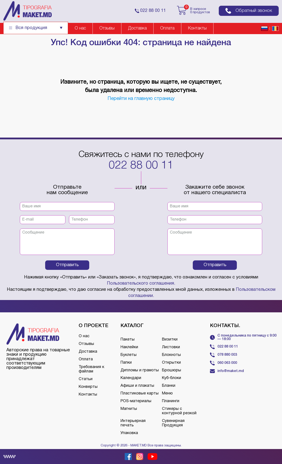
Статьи (86, 379)
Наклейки (129, 347)
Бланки (168, 386)
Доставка (137, 28)
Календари (131, 378)
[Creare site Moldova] (9, 456)
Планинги (170, 401)
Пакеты (128, 339)
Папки (126, 363)
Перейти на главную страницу (141, 98)
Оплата (167, 28)
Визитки (170, 339)
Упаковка (129, 433)
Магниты (129, 409)
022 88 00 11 (141, 166)
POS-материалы (136, 401)
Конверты (88, 387)
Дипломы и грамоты (140, 370)
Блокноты (171, 355)
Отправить (67, 265)
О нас (80, 28)
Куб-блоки (171, 378)
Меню (167, 393)
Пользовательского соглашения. (141, 283)
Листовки (171, 347)
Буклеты (129, 355)
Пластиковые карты (140, 393)
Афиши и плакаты (137, 386)
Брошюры (171, 370)
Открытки (171, 363)
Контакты (197, 28)
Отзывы (107, 28)
